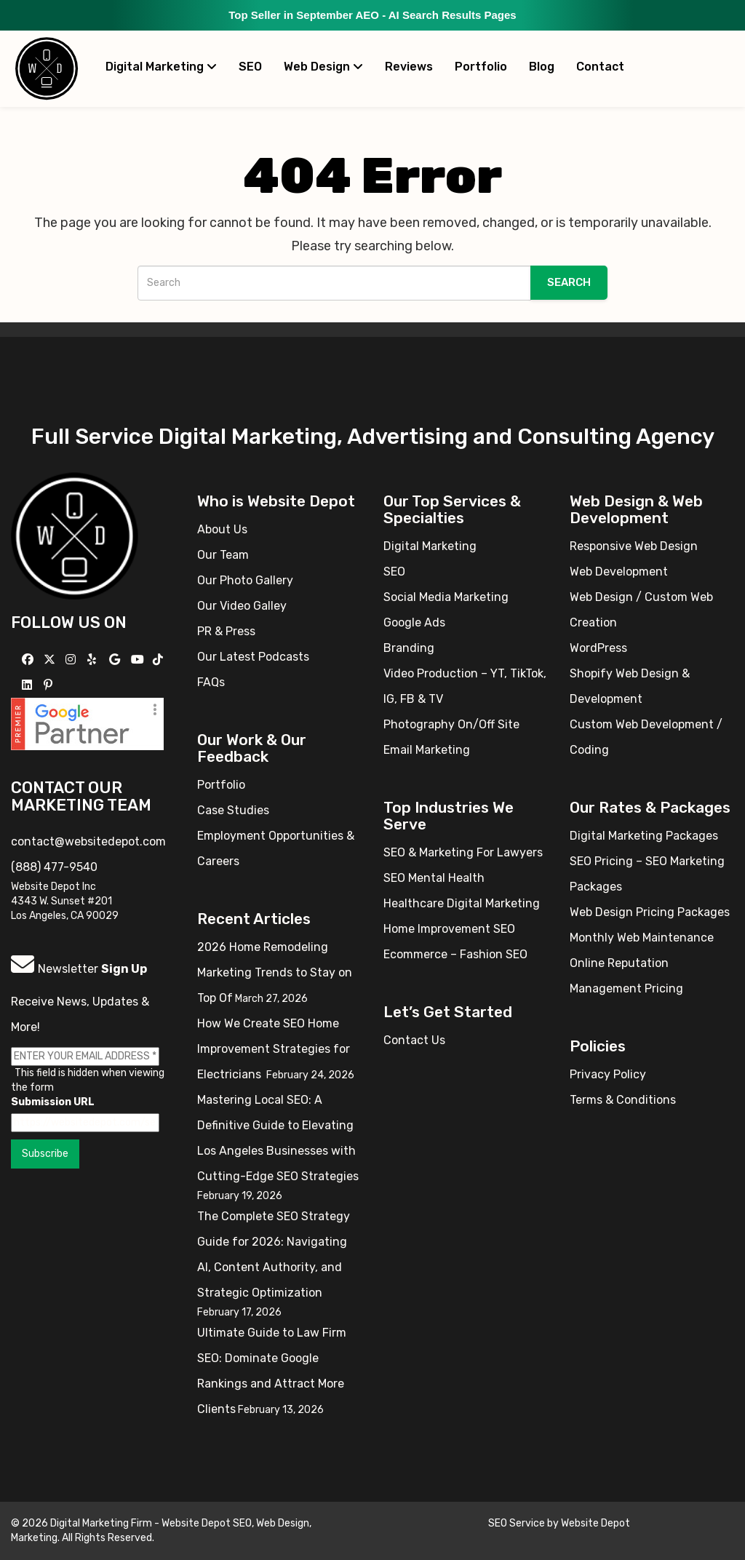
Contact (600, 66)
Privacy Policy (608, 1074)
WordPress (598, 648)
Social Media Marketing (446, 597)
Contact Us (414, 1040)
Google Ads (414, 622)
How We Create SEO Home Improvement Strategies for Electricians (273, 1048)
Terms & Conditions (623, 1100)
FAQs (211, 682)
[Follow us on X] (51, 659)
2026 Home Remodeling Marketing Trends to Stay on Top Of (274, 972)
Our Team (223, 555)
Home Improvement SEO (449, 929)
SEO (250, 66)
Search (569, 282)
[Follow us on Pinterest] (50, 685)
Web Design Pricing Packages (650, 912)
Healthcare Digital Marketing (461, 903)
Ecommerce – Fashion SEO (455, 954)
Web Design (323, 66)
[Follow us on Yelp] (93, 659)
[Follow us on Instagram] (72, 659)
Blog (541, 66)
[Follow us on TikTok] (160, 659)
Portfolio (481, 66)
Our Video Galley (242, 606)
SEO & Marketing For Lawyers (463, 852)
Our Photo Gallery (245, 580)
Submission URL (53, 1102)
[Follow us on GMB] (116, 659)
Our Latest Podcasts (253, 657)
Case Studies (233, 810)
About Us (222, 529)
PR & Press (226, 631)
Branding (408, 648)
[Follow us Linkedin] (29, 685)
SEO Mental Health (434, 878)
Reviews (409, 66)
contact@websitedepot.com (88, 841)
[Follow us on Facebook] (29, 659)
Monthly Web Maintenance (642, 937)
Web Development (619, 571)
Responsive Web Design (634, 546)
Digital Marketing (161, 66)
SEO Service (516, 1523)
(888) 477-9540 (54, 867)
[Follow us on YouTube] (139, 659)
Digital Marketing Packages (644, 836)
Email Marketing (426, 750)
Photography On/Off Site (451, 724)
